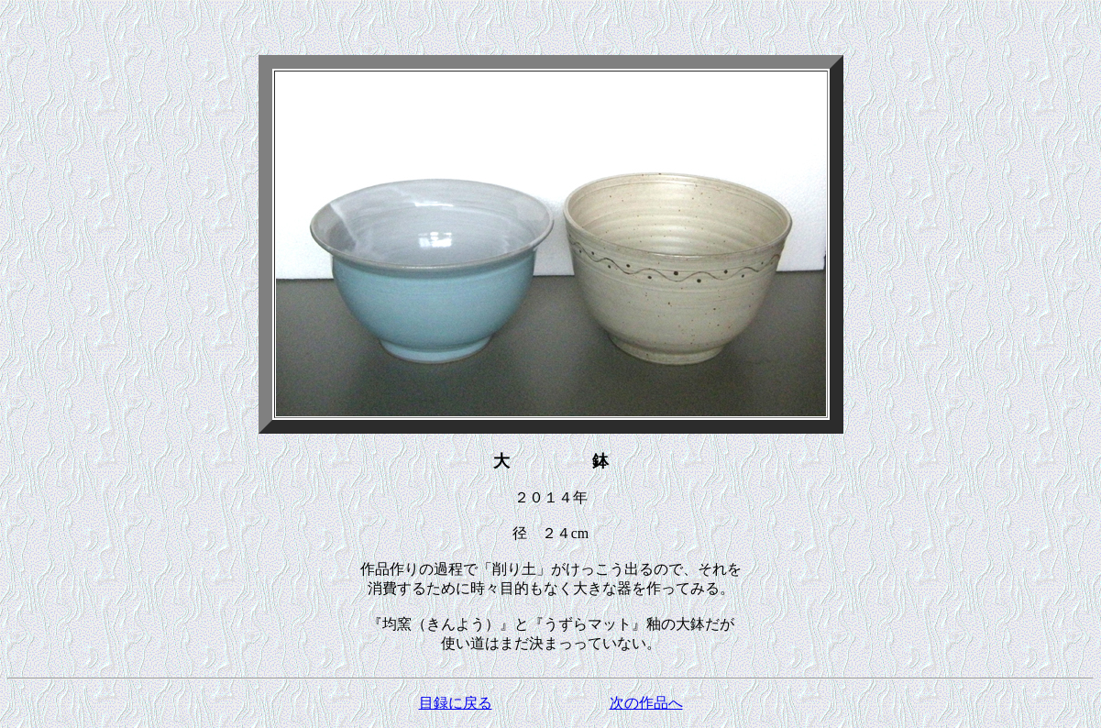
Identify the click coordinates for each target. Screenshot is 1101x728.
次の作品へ (646, 703)
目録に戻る (455, 703)
